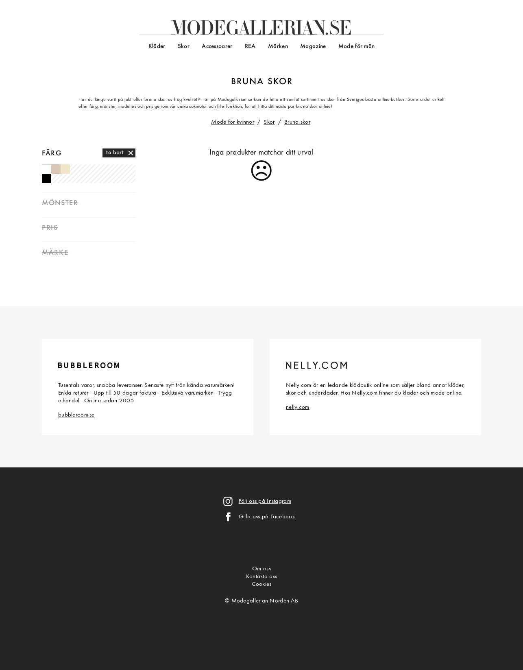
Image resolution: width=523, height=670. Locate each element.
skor (280, 82)
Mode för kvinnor (232, 122)
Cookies (262, 584)
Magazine (313, 47)
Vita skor (46, 169)
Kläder (157, 47)
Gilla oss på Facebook (267, 517)
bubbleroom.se (76, 415)
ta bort (115, 153)
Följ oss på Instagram (265, 501)
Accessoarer (217, 47)
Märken (278, 47)
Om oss (261, 569)
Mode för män (356, 47)
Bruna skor (297, 122)
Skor (184, 47)
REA (250, 47)
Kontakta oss (261, 577)
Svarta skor (46, 178)
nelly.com (297, 407)
